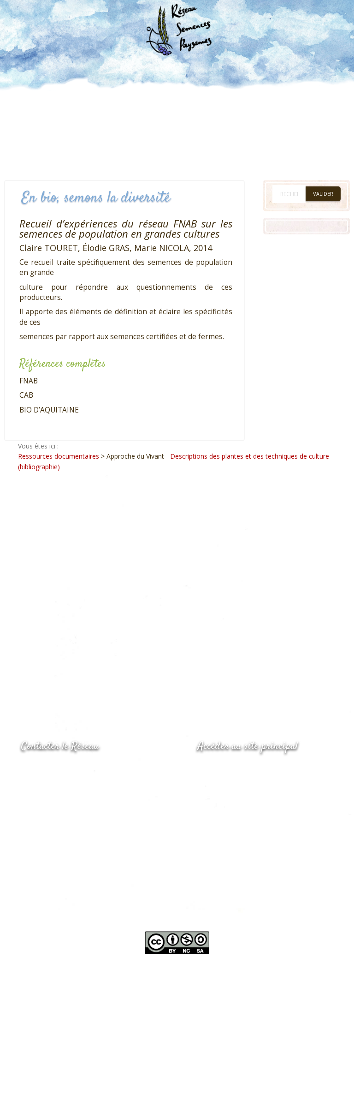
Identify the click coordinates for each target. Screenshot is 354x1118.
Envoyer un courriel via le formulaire (91, 806)
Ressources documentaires (58, 456)
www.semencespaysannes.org (248, 769)
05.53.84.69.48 (54, 788)
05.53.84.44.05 (54, 770)
